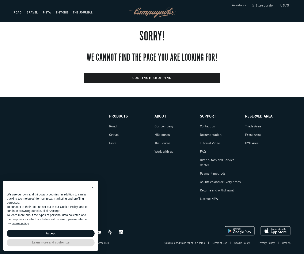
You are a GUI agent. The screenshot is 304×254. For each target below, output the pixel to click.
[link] (262, 6)
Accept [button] (51, 233)
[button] (92, 187)
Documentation (210, 134)
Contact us (207, 126)
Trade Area (253, 126)
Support (208, 116)
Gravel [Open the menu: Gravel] (32, 13)
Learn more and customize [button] (50, 242)
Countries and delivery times (220, 182)
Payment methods (212, 173)
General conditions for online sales (184, 243)
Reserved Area (259, 116)
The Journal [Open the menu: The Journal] (82, 13)
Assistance (239, 5)
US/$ (284, 5)
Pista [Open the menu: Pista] (47, 13)
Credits (286, 243)
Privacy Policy (266, 243)
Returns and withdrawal (217, 190)
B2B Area (252, 143)
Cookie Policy (242, 243)
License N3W (209, 199)
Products (118, 116)
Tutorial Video (210, 143)
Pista (112, 143)
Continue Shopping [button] (152, 78)
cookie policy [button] (20, 223)
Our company (164, 126)
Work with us (164, 151)
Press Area (253, 134)
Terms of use (219, 243)
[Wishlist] (266, 12)
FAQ (203, 151)
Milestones (162, 134)
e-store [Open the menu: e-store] (62, 13)
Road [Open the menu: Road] (18, 13)
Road (113, 126)
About (160, 116)
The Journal (163, 143)
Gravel (114, 134)
